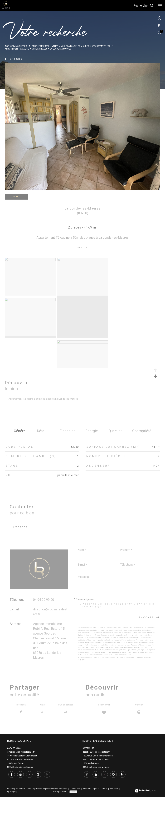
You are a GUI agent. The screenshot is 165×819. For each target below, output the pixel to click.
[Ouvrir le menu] (160, 5)
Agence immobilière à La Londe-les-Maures (27, 46)
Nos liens (114, 811)
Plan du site (75, 811)
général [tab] (20, 431)
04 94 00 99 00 (43, 600)
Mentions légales (91, 811)
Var (63, 46)
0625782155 (88, 771)
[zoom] (30, 260)
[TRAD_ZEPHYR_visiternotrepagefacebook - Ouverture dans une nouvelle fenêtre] (10, 796)
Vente (55, 46)
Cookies (73, 814)
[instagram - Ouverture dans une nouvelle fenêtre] (37, 796)
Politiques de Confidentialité (114, 657)
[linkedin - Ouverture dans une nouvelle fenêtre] (46, 796)
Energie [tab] (91, 431)
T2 (109, 46)
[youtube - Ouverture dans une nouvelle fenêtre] (19, 796)
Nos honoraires (60, 811)
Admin (104, 811)
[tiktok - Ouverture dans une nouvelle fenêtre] (28, 796)
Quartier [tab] (115, 431)
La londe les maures (78, 46)
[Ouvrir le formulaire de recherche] (144, 5)
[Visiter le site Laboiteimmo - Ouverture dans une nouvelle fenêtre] (145, 813)
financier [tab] (67, 431)
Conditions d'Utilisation (136, 657)
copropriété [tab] (141, 431)
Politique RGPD (60, 814)
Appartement (99, 46)
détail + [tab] (43, 431)
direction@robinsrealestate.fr (20, 775)
